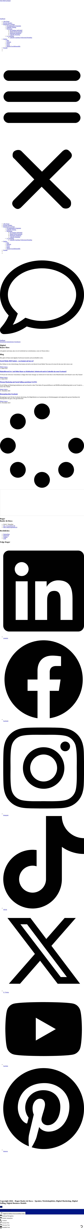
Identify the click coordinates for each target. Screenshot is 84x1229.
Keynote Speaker (7, 23)
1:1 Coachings (10, 36)
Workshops (9, 28)
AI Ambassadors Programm (13, 26)
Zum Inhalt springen (5, 0)
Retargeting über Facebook (9, 394)
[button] (42, 137)
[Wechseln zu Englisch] (4, 49)
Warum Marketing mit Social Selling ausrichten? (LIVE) (18, 382)
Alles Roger (6, 21)
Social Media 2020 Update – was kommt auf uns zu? (17, 361)
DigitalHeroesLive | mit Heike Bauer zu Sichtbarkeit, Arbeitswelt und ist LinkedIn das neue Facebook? (33, 371)
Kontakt (5, 48)
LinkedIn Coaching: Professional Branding (21, 37)
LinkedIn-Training (11, 27)
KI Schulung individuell (16, 30)
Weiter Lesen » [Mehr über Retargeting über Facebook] (4, 401)
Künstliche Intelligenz (15, 33)
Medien (5, 39)
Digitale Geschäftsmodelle (13, 46)
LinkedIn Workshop (15, 34)
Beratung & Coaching (9, 24)
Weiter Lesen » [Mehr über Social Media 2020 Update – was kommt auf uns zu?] (4, 367)
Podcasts (8, 42)
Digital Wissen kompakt (16, 31)
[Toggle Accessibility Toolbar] (1, 1207)
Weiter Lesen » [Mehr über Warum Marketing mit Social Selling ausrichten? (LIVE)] (4, 389)
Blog (7, 40)
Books (8, 45)
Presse (8, 43)
